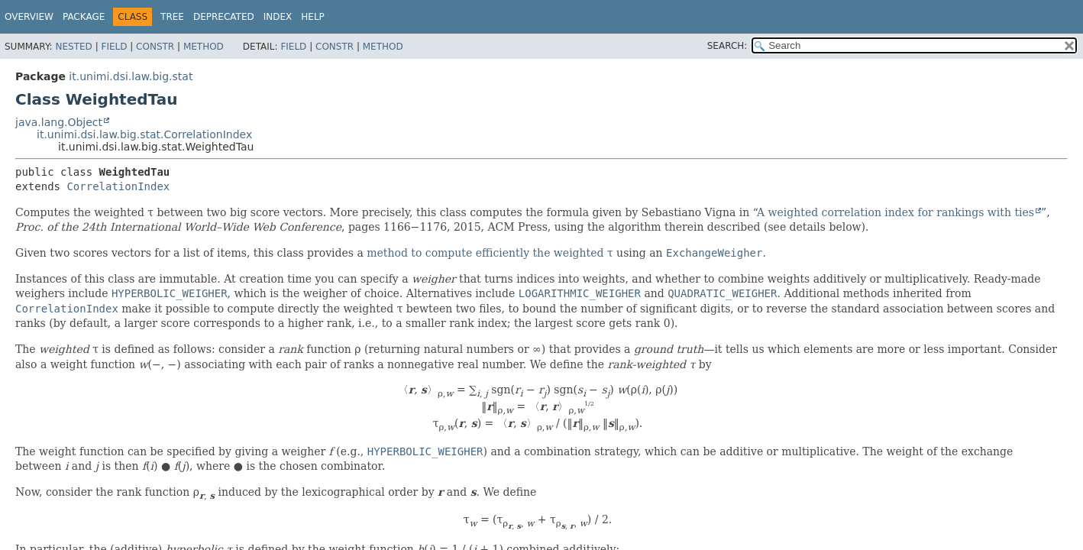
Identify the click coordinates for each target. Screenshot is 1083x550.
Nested (73, 46)
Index (278, 16)
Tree (172, 16)
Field (114, 46)
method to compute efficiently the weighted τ (490, 253)
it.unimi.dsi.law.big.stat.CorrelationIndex (144, 134)
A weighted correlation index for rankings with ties (895, 212)
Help (313, 16)
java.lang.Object (58, 122)
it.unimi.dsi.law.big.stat (130, 76)
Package (84, 16)
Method (203, 46)
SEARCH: (727, 45)
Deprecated (223, 16)
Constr (155, 46)
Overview (29, 16)
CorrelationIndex (118, 186)
